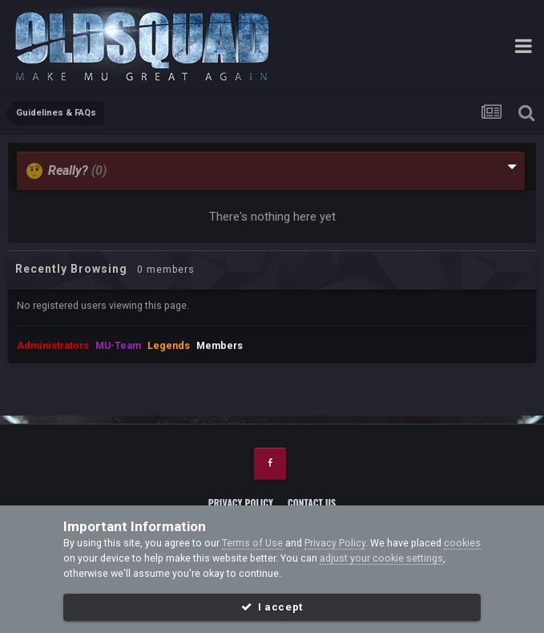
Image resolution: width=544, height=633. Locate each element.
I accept (272, 607)
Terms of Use (252, 543)
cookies (462, 543)
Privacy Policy (240, 502)
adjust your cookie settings (381, 558)
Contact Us (312, 502)
